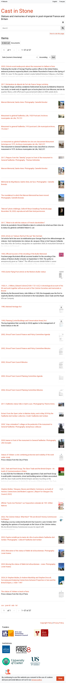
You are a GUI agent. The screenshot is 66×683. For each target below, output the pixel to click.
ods (12, 605)
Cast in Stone (17, 11)
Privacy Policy (58, 623)
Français (62, 1)
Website (4, 1)
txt (16, 605)
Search (63, 28)
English (55, 1)
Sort (53, 57)
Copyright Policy (46, 623)
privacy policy (37, 680)
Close (60, 678)
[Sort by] (19, 57)
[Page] (4, 50)
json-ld (7, 605)
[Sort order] (44, 57)
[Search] (31, 28)
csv (2, 605)
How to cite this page (57, 34)
